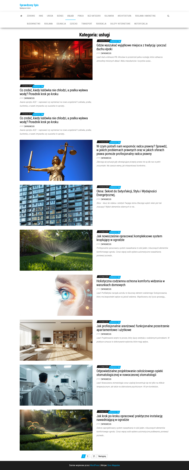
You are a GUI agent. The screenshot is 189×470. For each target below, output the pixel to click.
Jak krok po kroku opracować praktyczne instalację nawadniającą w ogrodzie (129, 418)
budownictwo (33, 23)
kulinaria (109, 16)
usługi (70, 16)
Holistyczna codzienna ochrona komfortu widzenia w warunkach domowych (130, 283)
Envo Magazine (113, 465)
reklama (48, 23)
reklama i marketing (145, 16)
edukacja (61, 23)
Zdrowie (31, 16)
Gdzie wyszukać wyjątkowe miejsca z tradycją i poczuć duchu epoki (131, 47)
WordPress (94, 465)
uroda (50, 16)
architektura (124, 16)
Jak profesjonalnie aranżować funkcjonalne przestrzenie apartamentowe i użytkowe (132, 328)
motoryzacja (141, 23)
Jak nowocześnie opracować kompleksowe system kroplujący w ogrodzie (129, 238)
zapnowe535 (106, 53)
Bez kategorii (94, 16)
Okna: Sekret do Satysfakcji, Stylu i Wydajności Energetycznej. (126, 193)
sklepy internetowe (120, 23)
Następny (102, 456)
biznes (60, 16)
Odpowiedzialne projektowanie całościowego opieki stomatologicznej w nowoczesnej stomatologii (129, 373)
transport (86, 23)
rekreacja (101, 23)
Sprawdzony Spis (29, 5)
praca (81, 16)
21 (94, 456)
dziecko (73, 23)
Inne (41, 16)
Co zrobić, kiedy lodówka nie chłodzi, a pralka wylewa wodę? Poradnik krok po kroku (54, 92)
